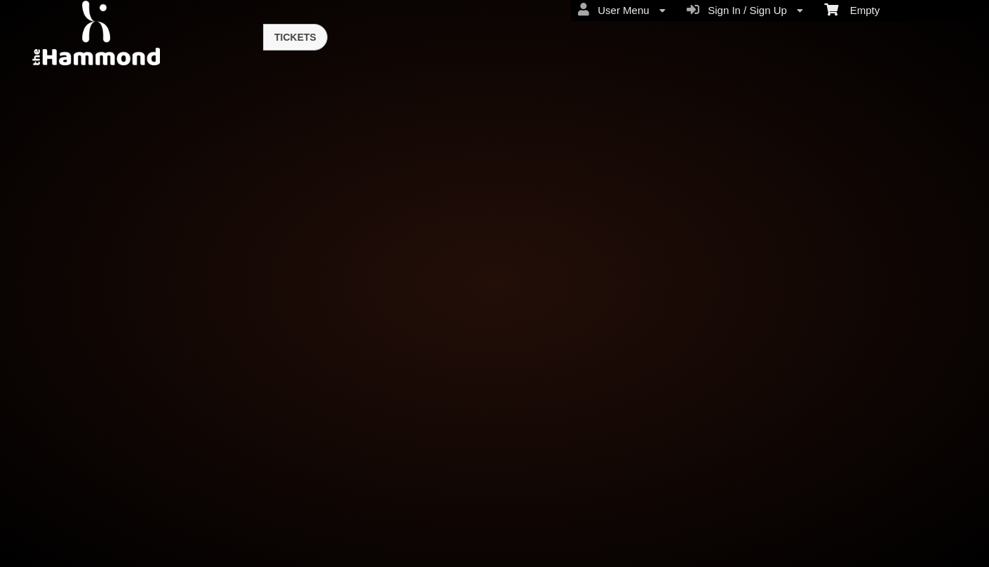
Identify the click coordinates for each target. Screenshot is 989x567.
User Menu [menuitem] (622, 10)
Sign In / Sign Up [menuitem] (745, 10)
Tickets (295, 37)
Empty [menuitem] (852, 9)
